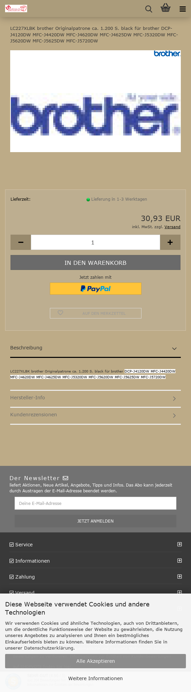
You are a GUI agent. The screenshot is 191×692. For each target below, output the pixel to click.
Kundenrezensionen (33, 414)
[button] (21, 242)
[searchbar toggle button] (148, 8)
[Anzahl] (95, 242)
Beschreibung (26, 347)
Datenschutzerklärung (48, 648)
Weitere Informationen (95, 678)
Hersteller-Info (27, 397)
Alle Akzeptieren (95, 661)
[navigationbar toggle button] (182, 8)
